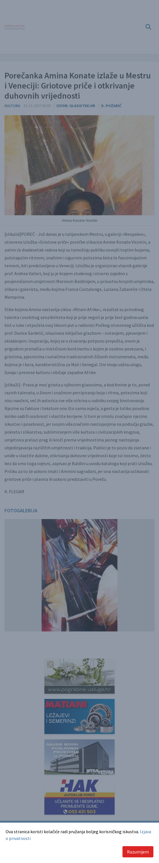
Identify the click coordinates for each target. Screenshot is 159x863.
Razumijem (138, 852)
